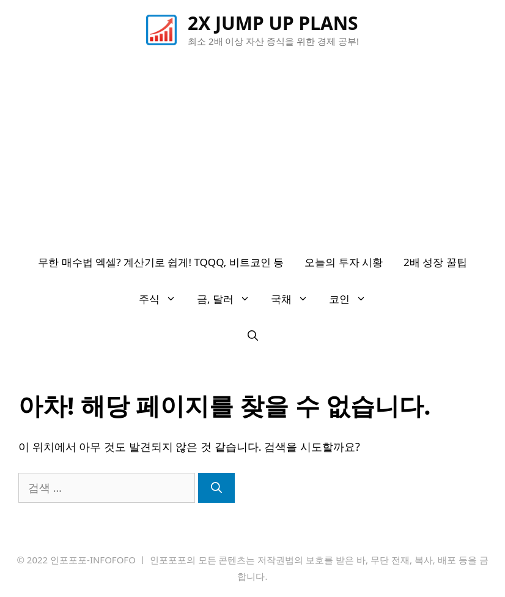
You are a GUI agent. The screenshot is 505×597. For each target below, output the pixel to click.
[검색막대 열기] (252, 335)
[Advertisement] (252, 152)
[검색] (216, 488)
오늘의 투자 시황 (343, 262)
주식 (162, 299)
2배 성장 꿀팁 (435, 262)
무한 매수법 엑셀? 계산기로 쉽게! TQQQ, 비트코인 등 (161, 262)
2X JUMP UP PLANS (273, 22)
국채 (295, 299)
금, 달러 (228, 299)
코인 (353, 299)
